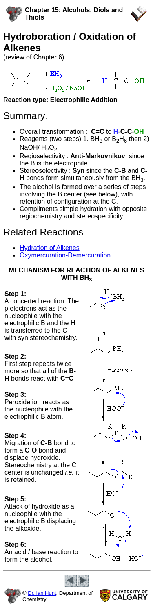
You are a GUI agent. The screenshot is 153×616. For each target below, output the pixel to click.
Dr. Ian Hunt (42, 593)
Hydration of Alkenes (50, 247)
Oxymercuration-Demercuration (65, 255)
